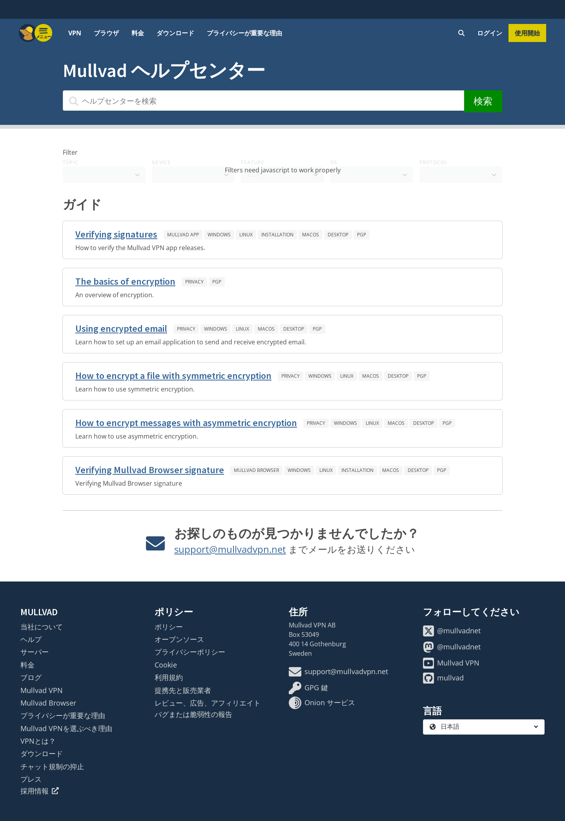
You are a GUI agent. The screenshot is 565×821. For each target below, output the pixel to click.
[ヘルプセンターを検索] (263, 100)
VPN (74, 33)
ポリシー (169, 626)
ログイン (489, 33)
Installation (277, 234)
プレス (31, 779)
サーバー (34, 651)
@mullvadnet (452, 631)
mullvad (443, 678)
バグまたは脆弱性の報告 (193, 714)
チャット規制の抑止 (52, 766)
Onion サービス (322, 703)
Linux (246, 234)
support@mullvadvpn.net (230, 549)
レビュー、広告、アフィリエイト (208, 703)
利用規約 (169, 677)
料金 (137, 33)
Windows (219, 234)
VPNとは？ (38, 741)
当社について (41, 626)
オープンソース (179, 639)
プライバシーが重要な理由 (244, 33)
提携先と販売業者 (183, 690)
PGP (361, 234)
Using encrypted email (121, 328)
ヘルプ (31, 639)
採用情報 (39, 790)
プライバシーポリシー (190, 651)
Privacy (194, 281)
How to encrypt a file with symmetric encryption (173, 375)
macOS (310, 234)
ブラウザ (106, 33)
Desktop (338, 234)
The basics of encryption (125, 281)
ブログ (31, 677)
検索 (483, 101)
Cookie (166, 664)
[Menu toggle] (44, 33)
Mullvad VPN (41, 690)
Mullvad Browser (256, 470)
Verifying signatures (116, 234)
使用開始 (527, 33)
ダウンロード (175, 33)
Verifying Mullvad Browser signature (149, 470)
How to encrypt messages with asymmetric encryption (186, 423)
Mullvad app (183, 234)
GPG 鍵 (308, 688)
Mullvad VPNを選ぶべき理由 (66, 728)
